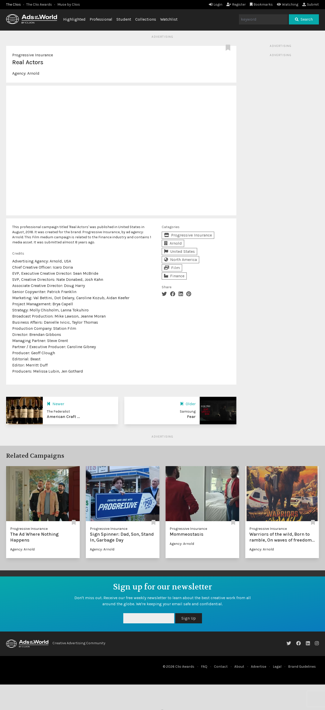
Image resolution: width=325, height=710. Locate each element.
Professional (101, 19)
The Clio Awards (39, 4)
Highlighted (74, 19)
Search (304, 19)
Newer (55, 403)
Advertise (258, 666)
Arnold (33, 73)
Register (236, 4)
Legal (277, 666)
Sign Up (188, 618)
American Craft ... (63, 416)
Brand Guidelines (302, 666)
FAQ (204, 666)
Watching (287, 4)
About (239, 666)
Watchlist (169, 19)
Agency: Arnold (22, 549)
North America (180, 259)
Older (188, 403)
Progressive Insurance (32, 54)
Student (123, 19)
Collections (145, 19)
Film (172, 267)
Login (215, 4)
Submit (310, 4)
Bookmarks (261, 4)
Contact (221, 666)
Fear (191, 416)
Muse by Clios (68, 4)
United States (179, 251)
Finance (174, 275)
